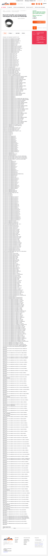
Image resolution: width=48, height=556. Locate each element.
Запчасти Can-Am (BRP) (15, 10)
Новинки (4, 7)
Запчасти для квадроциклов (19, 7)
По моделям (9, 7)
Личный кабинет (26, 539)
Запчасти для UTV (29, 7)
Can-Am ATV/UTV (22, 10)
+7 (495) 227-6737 (19, 0)
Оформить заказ (26, 540)
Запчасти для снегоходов (40, 7)
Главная (4, 10)
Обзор (5, 33)
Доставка (17, 33)
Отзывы (11, 33)
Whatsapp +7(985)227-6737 (30, 0)
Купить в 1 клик (35, 28)
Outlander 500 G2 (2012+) (7, 11)
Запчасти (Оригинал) (15, 11)
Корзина (25, 544)
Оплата (23, 33)
